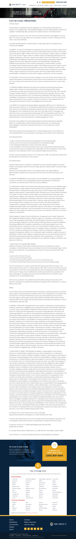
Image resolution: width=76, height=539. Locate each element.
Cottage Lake (15, 494)
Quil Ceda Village (43, 508)
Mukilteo (41, 506)
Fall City (27, 484)
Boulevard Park (15, 486)
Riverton (41, 498)
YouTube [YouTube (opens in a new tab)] (35, 529)
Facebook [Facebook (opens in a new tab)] (28, 529)
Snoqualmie (55, 486)
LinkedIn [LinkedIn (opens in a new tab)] (38, 529)
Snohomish (54, 502)
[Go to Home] (18, 4)
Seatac (54, 481)
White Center (55, 494)
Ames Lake (14, 479)
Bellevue (14, 482)
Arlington (14, 502)
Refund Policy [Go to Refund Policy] (35, 535)
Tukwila (54, 490)
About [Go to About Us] (51, 5)
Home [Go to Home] (11, 520)
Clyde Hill (14, 492)
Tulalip (53, 508)
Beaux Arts (14, 481)
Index (27, 502)
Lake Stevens (29, 504)
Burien (13, 490)
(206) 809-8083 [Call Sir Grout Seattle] (61, 2)
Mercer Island (42, 482)
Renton (40, 496)
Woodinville (54, 496)
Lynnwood (28, 506)
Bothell (13, 484)
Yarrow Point (55, 498)
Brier (13, 506)
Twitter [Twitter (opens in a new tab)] (32, 529)
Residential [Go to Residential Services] (32, 5)
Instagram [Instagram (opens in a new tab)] (25, 529)
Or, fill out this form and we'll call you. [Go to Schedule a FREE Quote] (54, 458)
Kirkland (27, 494)
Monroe (41, 502)
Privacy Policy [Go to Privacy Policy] (18, 535)
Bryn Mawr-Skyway (16, 488)
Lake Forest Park (29, 498)
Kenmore (28, 492)
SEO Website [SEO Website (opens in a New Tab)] (53, 535)
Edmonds (14, 508)
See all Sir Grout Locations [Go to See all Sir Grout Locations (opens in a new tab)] (32, 513)
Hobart (27, 486)
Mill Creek (28, 510)
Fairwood (28, 482)
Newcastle (41, 486)
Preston (41, 492)
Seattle (54, 482)
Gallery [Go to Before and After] (46, 5)
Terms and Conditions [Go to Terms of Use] (27, 535)
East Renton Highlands (31, 479)
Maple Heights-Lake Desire (45, 479)
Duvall (13, 498)
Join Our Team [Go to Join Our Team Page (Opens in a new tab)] (29, 525)
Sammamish (55, 479)
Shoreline (54, 484)
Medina (40, 481)
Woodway (54, 510)
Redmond (41, 494)
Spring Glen (55, 488)
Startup (54, 506)
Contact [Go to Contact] (64, 5)
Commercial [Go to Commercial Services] (39, 5)
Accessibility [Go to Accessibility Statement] (11, 535)
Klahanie (28, 496)
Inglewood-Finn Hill (30, 488)
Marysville (28, 508)
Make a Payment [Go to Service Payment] (30, 522)
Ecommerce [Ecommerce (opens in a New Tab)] (59, 535)
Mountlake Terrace (43, 504)
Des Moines (14, 496)
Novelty (40, 490)
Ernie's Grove (28, 481)
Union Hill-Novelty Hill (57, 492)
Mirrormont (41, 484)
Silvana (40, 510)
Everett (13, 510)
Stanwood (54, 504)
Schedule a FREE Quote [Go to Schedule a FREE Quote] (48, 2)
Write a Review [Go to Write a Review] (37, 2)
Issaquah (28, 490)
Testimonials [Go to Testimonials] (57, 5)
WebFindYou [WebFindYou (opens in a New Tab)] (64, 535)
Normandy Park (42, 488)
